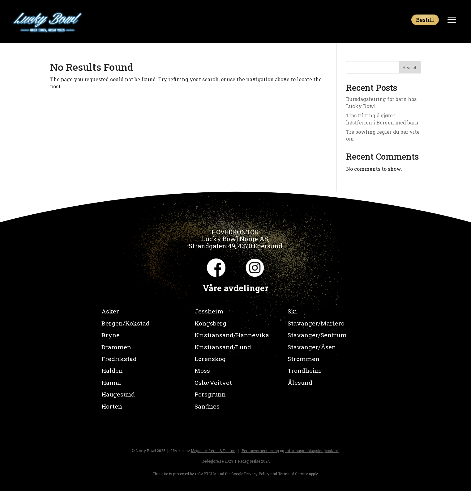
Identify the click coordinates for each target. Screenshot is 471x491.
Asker (110, 311)
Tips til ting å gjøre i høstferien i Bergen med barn (382, 118)
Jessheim (209, 311)
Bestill (425, 19)
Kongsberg (210, 323)
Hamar (111, 382)
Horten (111, 406)
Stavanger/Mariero (316, 323)
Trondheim (304, 370)
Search (410, 67)
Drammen (116, 347)
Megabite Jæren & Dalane (213, 450)
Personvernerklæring (260, 450)
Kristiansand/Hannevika (232, 335)
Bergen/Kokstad (125, 323)
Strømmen (303, 359)
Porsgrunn (210, 394)
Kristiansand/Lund (223, 347)
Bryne (110, 335)
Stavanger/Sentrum (317, 335)
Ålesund (300, 382)
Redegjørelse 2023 (217, 461)
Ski (292, 311)
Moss (202, 370)
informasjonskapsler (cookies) (312, 450)
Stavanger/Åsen (312, 347)
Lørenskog (210, 359)
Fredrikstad (119, 359)
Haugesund (118, 394)
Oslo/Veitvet (213, 382)
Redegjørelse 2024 (254, 461)
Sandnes (207, 406)
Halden (112, 370)
